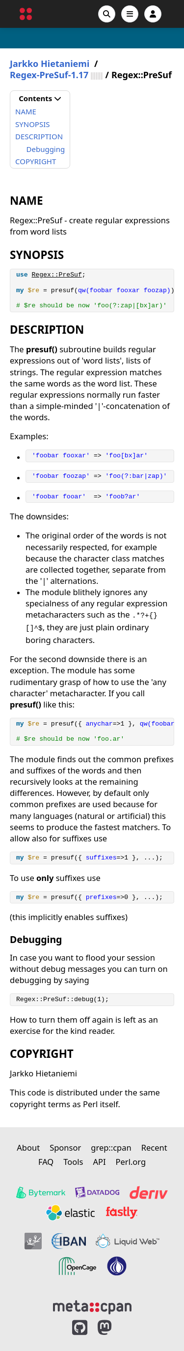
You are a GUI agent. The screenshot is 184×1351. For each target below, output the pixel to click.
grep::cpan (111, 1147)
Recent (154, 1147)
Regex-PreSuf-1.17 (49, 75)
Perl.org (131, 1161)
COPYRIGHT (35, 161)
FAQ (45, 1161)
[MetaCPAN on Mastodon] (114, 1327)
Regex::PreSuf (56, 275)
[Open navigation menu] (129, 13)
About (28, 1147)
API (99, 1161)
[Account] (152, 13)
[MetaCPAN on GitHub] (79, 1327)
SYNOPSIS (32, 124)
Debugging (45, 149)
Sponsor (65, 1147)
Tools (73, 1161)
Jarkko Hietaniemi (49, 63)
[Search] (106, 13)
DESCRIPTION (39, 136)
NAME (25, 111)
